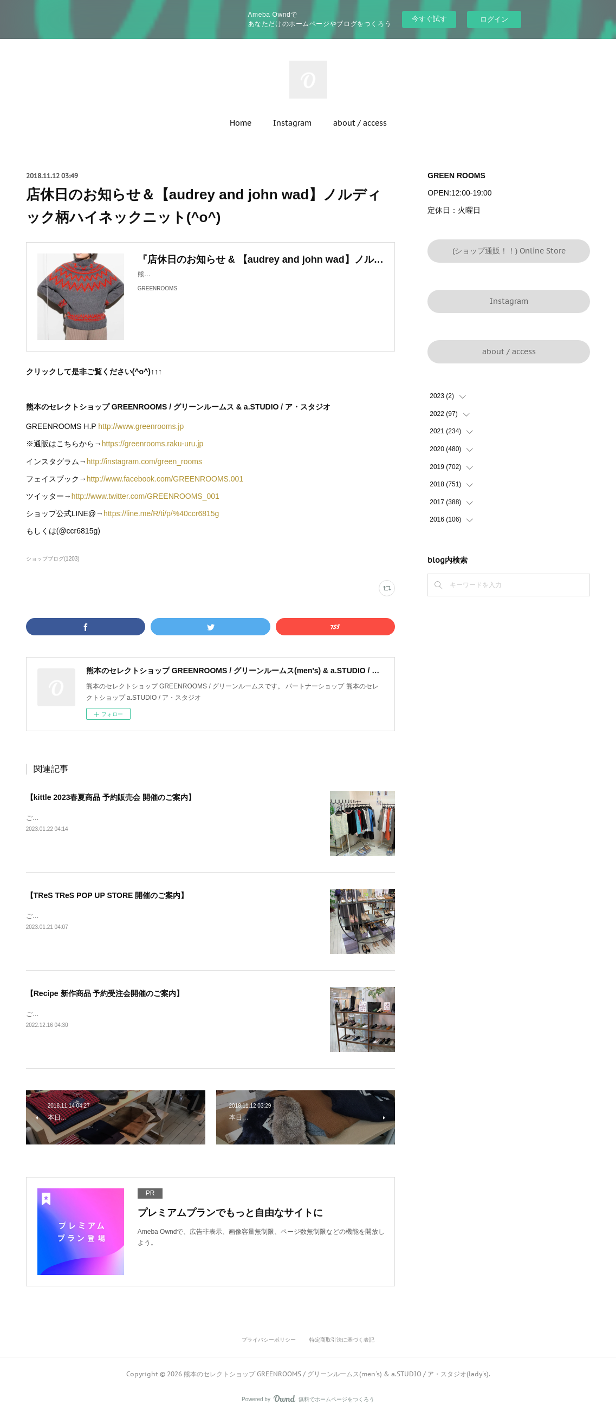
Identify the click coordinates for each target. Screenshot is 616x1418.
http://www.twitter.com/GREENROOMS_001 (145, 496)
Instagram (292, 123)
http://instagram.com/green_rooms (144, 461)
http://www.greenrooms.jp (141, 426)
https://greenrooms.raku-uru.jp (153, 443)
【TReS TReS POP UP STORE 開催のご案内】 (107, 895)
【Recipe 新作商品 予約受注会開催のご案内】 (105, 993)
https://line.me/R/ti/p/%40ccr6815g (162, 513)
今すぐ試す (429, 19)
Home (240, 123)
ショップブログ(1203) (53, 559)
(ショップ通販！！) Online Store (509, 251)
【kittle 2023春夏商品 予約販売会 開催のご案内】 (111, 797)
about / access (360, 123)
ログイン (494, 19)
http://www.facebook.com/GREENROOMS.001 (165, 478)
